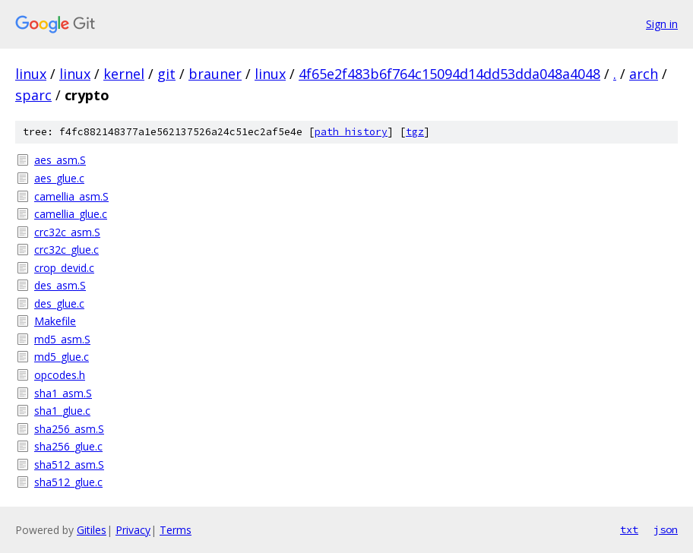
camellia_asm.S (71, 196)
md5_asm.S (62, 339)
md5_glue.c (61, 356)
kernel (123, 74)
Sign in (662, 24)
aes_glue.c (59, 178)
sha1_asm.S (63, 393)
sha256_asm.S (69, 429)
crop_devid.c (64, 268)
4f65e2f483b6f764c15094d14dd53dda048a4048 (449, 74)
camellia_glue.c (70, 214)
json (665, 529)
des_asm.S (60, 285)
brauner (215, 74)
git (166, 74)
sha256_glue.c (68, 446)
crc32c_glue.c (66, 249)
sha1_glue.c (62, 410)
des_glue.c (59, 303)
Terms (175, 530)
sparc (33, 95)
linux (30, 74)
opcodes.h (59, 375)
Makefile (55, 321)
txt (629, 529)
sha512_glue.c (68, 482)
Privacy (132, 530)
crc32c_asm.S (67, 232)
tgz (415, 131)
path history (351, 131)
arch (643, 74)
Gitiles (91, 530)
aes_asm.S (60, 160)
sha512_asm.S (69, 464)
